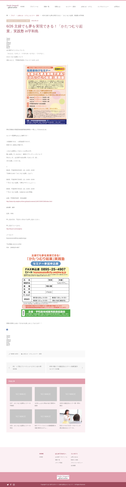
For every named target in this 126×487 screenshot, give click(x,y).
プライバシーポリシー (77, 462)
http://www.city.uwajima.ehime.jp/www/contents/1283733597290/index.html (29, 201)
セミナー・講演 (71, 6)
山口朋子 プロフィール (61, 457)
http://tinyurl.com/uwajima (14, 229)
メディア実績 (58, 462)
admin (16, 354)
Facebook (11, 484)
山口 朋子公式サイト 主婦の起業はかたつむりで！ (60, 484)
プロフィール (34, 6)
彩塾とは (57, 6)
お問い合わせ (74, 457)
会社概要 (73, 465)
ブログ (13, 15)
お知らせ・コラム (86, 6)
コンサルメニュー (103, 6)
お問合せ (117, 6)
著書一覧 (46, 6)
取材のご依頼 (74, 460)
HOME (22, 6)
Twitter (8, 484)
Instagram (14, 484)
